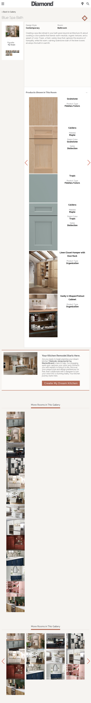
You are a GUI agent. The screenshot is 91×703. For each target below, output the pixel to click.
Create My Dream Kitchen (61, 383)
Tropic (72, 176)
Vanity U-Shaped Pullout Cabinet (72, 298)
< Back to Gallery (9, 12)
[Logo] (42, 5)
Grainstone (72, 99)
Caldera (72, 128)
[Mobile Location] (82, 4)
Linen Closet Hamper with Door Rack (72, 254)
